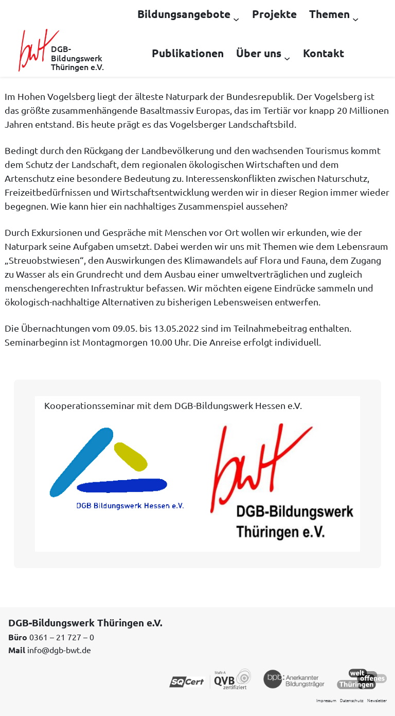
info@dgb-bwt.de (59, 649)
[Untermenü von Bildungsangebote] (236, 18)
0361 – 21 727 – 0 (61, 637)
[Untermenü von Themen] (355, 18)
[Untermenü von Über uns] (287, 58)
